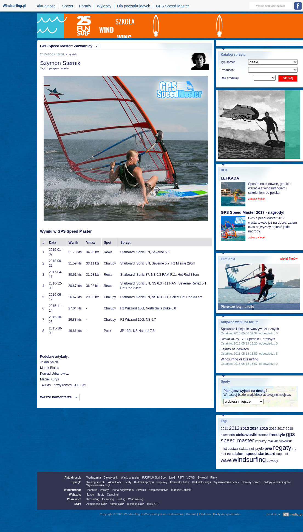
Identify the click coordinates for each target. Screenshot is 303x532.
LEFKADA (230, 178)
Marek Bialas (49, 368)
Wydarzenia (93, 477)
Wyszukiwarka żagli (98, 485)
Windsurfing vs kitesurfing (239, 359)
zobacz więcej (256, 198)
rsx (229, 454)
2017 (281, 429)
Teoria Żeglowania (122, 489)
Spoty (100, 494)
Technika (91, 489)
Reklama (205, 514)
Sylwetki (202, 477)
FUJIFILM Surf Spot (154, 477)
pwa (268, 448)
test (285, 454)
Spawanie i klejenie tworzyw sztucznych (250, 329)
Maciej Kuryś (49, 379)
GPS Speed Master (172, 6)
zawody (272, 461)
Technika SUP (135, 503)
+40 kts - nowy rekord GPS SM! (63, 385)
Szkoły (90, 494)
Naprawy (162, 482)
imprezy (261, 441)
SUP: (77, 503)
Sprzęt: (76, 482)
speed (251, 453)
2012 (234, 428)
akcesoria (228, 435)
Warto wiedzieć (130, 477)
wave (226, 460)
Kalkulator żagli (201, 482)
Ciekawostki (111, 477)
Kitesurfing (92, 499)
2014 (254, 428)
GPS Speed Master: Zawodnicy (66, 46)
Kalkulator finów (179, 482)
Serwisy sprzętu (251, 482)
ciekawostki (246, 435)
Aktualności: (72, 477)
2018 (289, 429)
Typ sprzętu (228, 62)
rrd (294, 449)
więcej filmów (289, 258)
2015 (263, 428)
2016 (272, 429)
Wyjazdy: (75, 494)
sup (279, 454)
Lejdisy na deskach (235, 349)
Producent (227, 70)
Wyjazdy (104, 6)
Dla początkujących (133, 6)
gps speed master (59, 68)
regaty (282, 447)
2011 (224, 429)
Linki (172, 477)
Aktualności (46, 6)
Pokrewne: (74, 499)
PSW (180, 477)
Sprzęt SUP (116, 503)
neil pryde (256, 449)
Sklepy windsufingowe (277, 482)
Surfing (121, 499)
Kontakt (191, 514)
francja (263, 435)
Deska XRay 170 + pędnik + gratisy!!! (248, 339)
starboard (267, 453)
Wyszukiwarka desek (226, 482)
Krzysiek (71, 54)
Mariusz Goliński (181, 489)
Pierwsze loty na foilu (237, 307)
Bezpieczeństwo (158, 489)
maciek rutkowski (279, 441)
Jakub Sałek (49, 362)
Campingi (112, 494)
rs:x (223, 454)
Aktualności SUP (96, 503)
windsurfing (249, 459)
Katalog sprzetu (96, 482)
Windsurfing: (72, 489)
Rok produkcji (230, 77)
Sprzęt (67, 6)
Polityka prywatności (226, 514)
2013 (244, 428)
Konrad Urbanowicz (54, 373)
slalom (239, 453)
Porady (85, 6)
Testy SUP (153, 503)
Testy (128, 482)
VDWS (190, 477)
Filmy (213, 477)
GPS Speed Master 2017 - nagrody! (252, 212)
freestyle (277, 435)
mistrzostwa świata (234, 449)
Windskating (135, 499)
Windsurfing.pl (14, 6)
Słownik (141, 489)
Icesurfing (108, 499)
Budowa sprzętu (144, 482)
